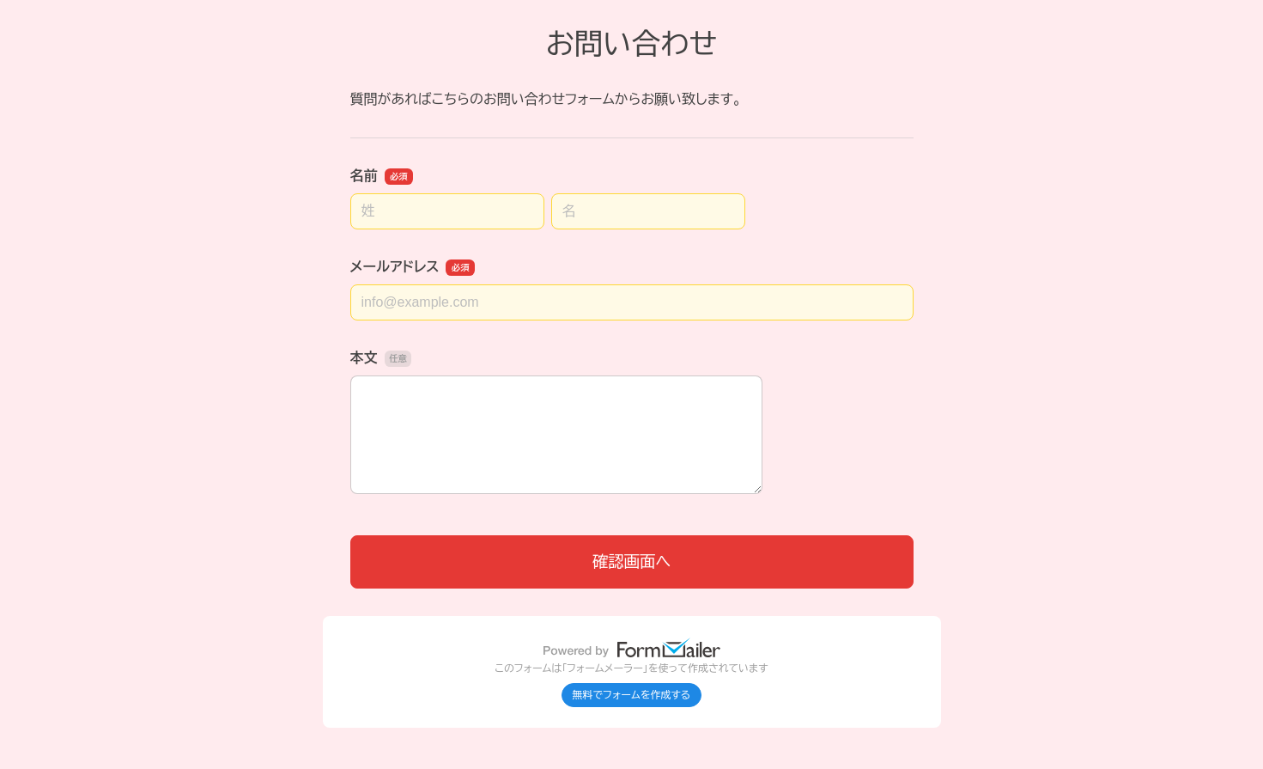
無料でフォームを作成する (632, 695)
